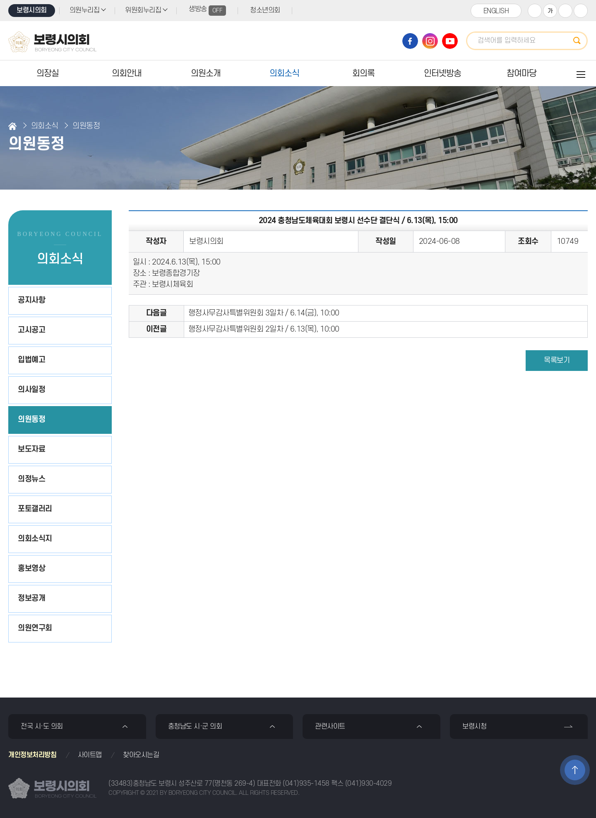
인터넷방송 (442, 73)
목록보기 (557, 360)
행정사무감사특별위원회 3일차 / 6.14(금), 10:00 (263, 313)
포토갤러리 (35, 509)
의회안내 (127, 73)
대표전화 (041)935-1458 (293, 783)
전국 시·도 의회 (42, 726)
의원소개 (206, 73)
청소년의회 (265, 10)
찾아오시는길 (141, 755)
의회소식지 (35, 538)
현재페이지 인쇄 (581, 11)
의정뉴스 (31, 479)
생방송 (207, 10)
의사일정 (31, 389)
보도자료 (31, 449)
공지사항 (31, 300)
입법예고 (31, 360)
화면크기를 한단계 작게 (565, 11)
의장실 (47, 73)
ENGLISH (496, 11)
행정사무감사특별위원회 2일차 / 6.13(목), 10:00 (263, 329)
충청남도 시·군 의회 (195, 726)
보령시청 (474, 726)
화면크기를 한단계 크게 (535, 11)
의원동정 (31, 419)
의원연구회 (35, 628)
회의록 (363, 73)
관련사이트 (330, 726)
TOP (575, 770)
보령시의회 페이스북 (410, 41)
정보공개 (31, 598)
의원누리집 (85, 10)
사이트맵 (90, 755)
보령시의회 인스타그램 (430, 41)
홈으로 (12, 126)
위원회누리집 (143, 10)
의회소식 (284, 73)
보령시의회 (32, 10)
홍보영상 (31, 568)
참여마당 (521, 73)
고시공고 (31, 330)
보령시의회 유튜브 (450, 41)
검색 (579, 41)
